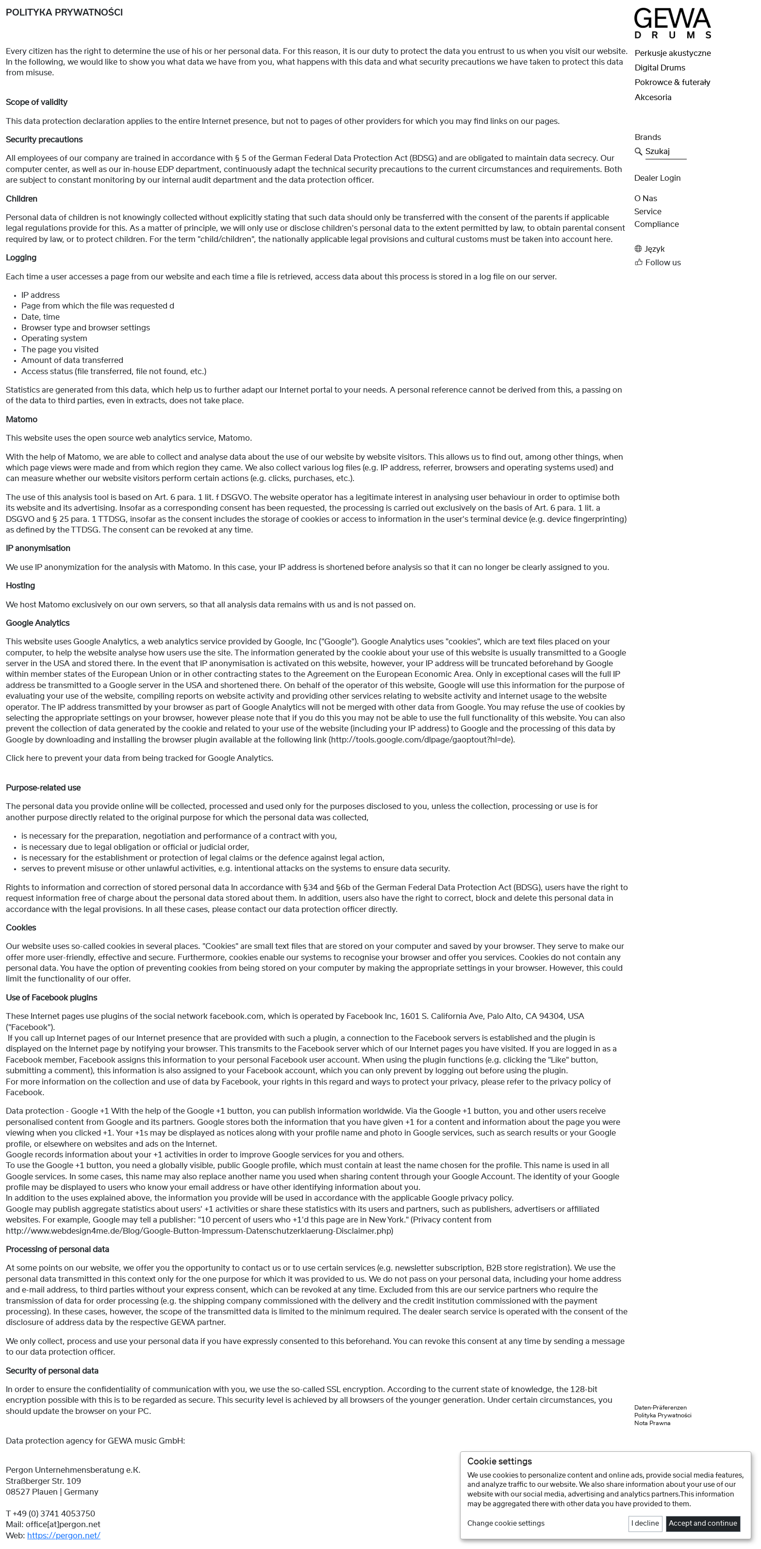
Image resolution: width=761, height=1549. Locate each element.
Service (648, 212)
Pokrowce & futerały (673, 82)
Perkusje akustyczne (673, 53)
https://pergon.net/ (63, 1536)
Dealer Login (657, 178)
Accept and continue (703, 1523)
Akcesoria (653, 98)
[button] (694, 249)
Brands (648, 137)
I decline (645, 1523)
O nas (645, 199)
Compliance (656, 224)
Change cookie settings (506, 1523)
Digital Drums (660, 68)
